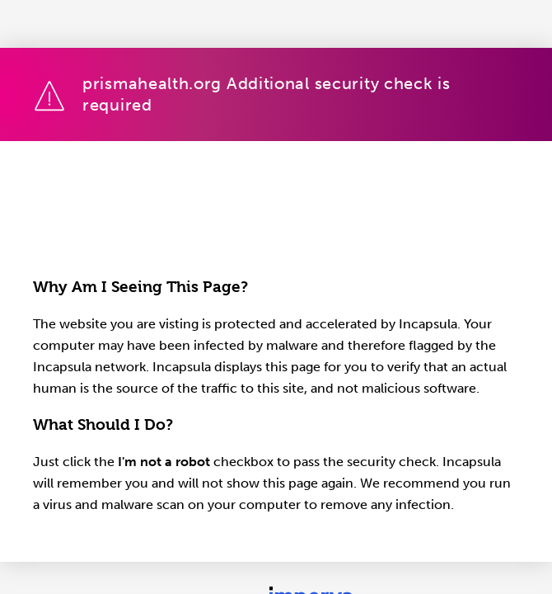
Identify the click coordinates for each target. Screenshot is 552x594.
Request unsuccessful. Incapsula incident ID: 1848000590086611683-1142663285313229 (276, 297)
